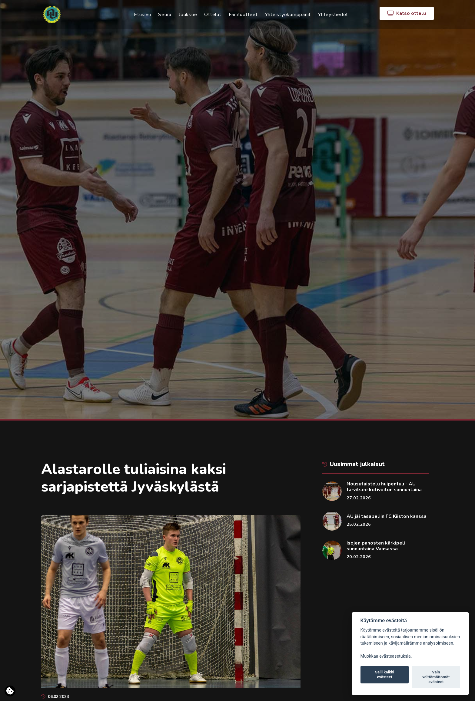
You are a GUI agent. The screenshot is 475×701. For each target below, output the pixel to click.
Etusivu (142, 14)
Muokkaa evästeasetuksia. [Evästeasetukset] (386, 656)
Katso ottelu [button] (406, 13)
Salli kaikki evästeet (384, 674)
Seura (164, 14)
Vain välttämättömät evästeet (436, 677)
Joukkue (188, 14)
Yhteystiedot (333, 14)
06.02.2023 (55, 696)
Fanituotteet (243, 14)
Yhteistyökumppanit (288, 14)
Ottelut (212, 14)
